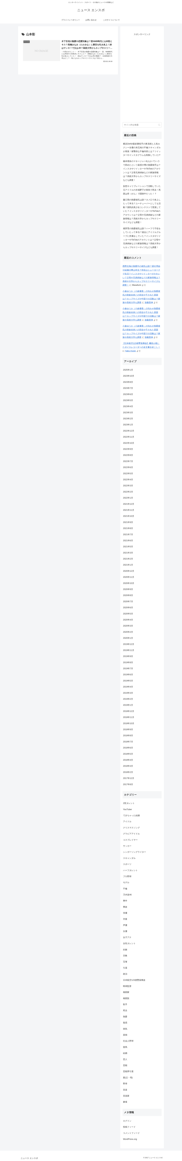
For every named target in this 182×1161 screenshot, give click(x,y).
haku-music (130, 351)
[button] (159, 125)
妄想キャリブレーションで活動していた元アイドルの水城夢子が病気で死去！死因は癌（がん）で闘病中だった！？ (142, 190)
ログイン (127, 1121)
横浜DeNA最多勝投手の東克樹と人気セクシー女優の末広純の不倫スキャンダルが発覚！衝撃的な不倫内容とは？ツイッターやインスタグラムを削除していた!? (142, 149)
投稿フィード (129, 1127)
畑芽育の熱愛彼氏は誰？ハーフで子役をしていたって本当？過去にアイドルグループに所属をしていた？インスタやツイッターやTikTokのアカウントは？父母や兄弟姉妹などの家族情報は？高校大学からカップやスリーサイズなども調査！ (142, 238)
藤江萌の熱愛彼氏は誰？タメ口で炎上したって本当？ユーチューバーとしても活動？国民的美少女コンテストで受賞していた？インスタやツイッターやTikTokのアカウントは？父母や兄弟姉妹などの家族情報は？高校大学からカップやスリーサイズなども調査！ (142, 211)
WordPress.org (130, 1139)
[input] (142, 125)
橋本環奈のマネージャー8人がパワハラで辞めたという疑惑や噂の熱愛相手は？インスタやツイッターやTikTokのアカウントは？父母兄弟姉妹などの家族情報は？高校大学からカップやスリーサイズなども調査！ (142, 170)
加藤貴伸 (149, 302)
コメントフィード (131, 1133)
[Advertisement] (142, 79)
